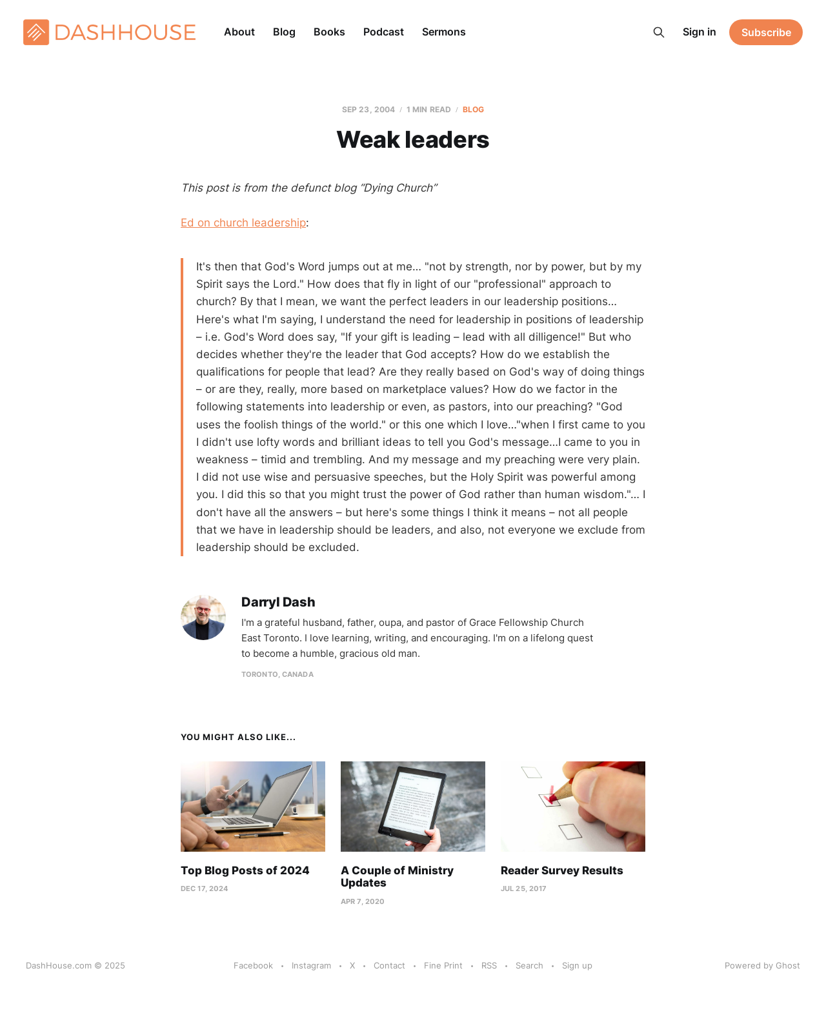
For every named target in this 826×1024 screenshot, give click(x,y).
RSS (489, 965)
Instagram (311, 965)
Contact (389, 965)
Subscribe (766, 32)
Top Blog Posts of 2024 (245, 870)
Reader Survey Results (562, 870)
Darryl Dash (278, 602)
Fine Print (443, 965)
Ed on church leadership (243, 222)
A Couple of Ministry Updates (397, 877)
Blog (284, 31)
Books (329, 31)
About (239, 31)
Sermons (444, 31)
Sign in (699, 31)
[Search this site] (659, 32)
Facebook (253, 965)
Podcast (383, 31)
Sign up (577, 965)
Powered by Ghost (762, 965)
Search (529, 965)
